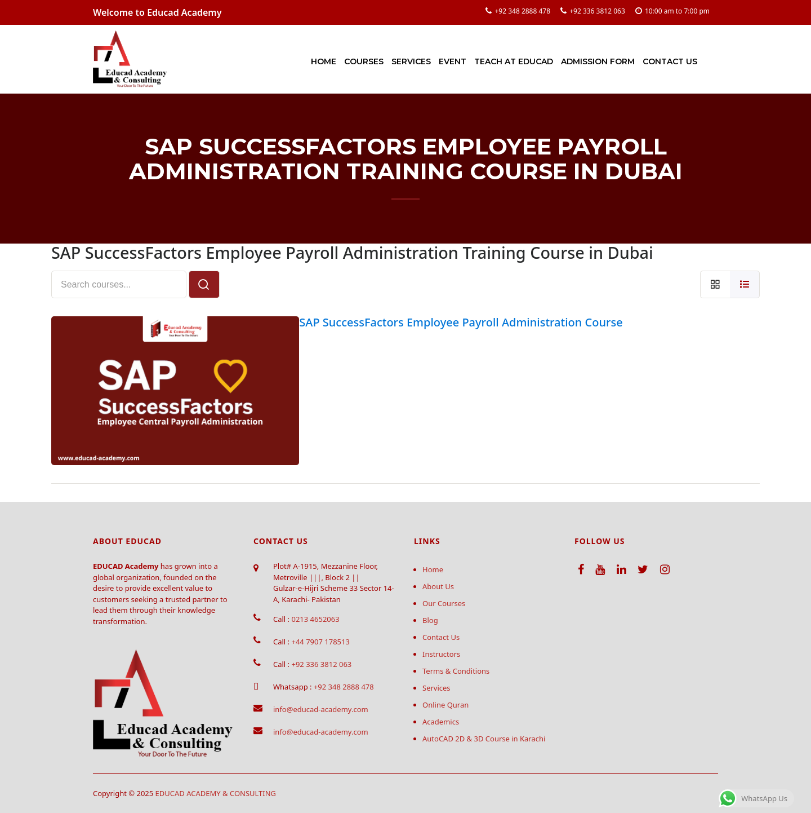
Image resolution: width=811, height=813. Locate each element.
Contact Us (670, 61)
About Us (438, 586)
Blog (430, 620)
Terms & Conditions (455, 671)
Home (323, 61)
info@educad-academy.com (320, 709)
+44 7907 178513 (320, 642)
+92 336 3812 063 (597, 11)
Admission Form (598, 61)
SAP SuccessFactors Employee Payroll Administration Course (460, 322)
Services (411, 61)
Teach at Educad (513, 61)
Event (452, 61)
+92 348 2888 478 (522, 11)
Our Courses (443, 603)
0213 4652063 (315, 619)
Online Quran (445, 705)
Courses (364, 61)
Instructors (441, 654)
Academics (440, 722)
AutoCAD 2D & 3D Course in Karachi (483, 739)
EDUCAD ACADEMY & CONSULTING (216, 793)
